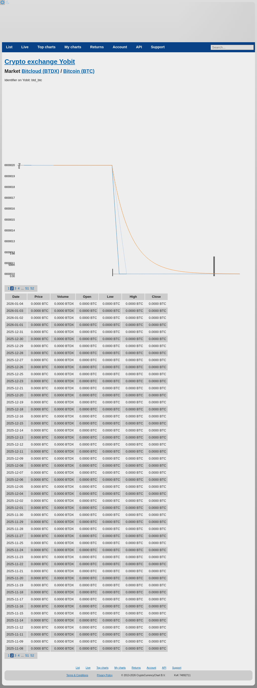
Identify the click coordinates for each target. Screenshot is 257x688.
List (9, 47)
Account (120, 47)
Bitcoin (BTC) (79, 71)
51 (27, 288)
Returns (97, 47)
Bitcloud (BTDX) (40, 71)
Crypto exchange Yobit (40, 61)
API (139, 47)
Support (158, 47)
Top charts (46, 47)
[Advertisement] (128, 120)
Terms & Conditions (77, 675)
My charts (73, 47)
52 (32, 288)
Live (25, 47)
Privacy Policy (104, 675)
